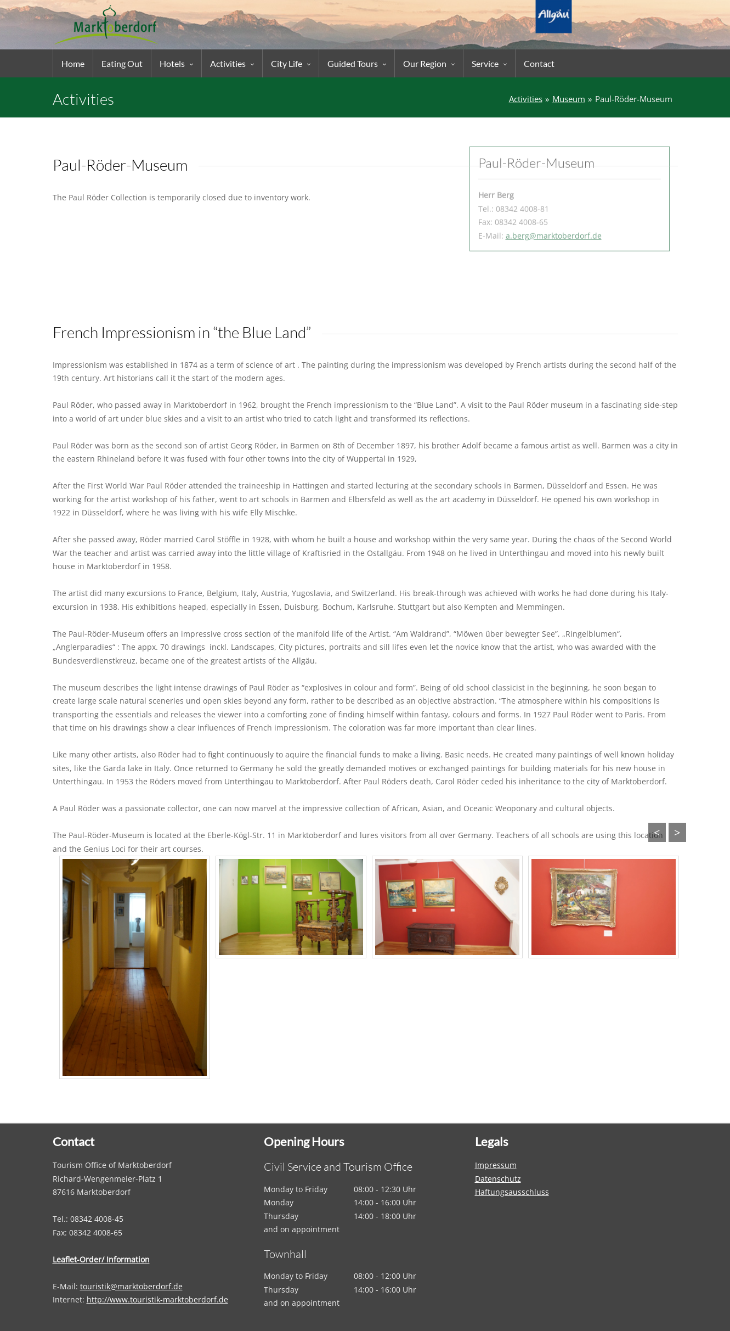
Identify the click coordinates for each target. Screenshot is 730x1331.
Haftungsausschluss (512, 1192)
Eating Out (122, 63)
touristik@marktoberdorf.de (131, 1286)
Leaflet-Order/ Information (101, 1259)
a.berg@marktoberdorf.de (554, 194)
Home (72, 63)
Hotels (172, 63)
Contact (539, 63)
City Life (286, 63)
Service (485, 63)
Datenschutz (498, 1178)
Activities (228, 63)
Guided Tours (352, 63)
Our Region (424, 63)
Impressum (496, 1165)
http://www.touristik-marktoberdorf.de (157, 1299)
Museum (568, 99)
